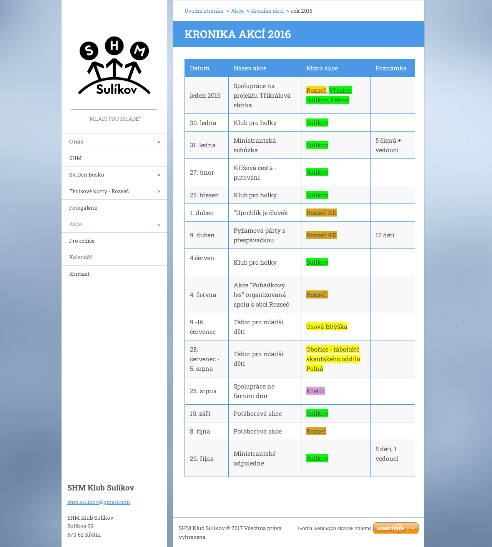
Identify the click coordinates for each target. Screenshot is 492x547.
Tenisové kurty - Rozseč (99, 191)
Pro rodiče (82, 240)
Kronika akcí (267, 10)
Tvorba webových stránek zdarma (334, 528)
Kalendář (80, 257)
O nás (76, 141)
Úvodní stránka (204, 10)
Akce (75, 224)
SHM (75, 158)
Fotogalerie (83, 207)
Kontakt (79, 273)
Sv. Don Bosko (86, 174)
